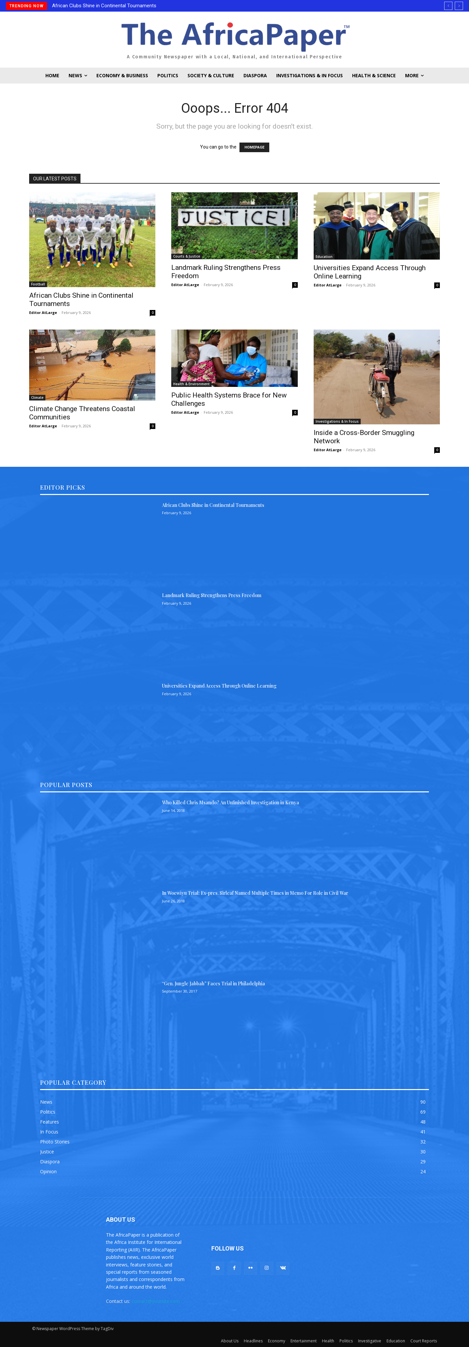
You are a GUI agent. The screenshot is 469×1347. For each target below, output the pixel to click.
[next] (459, 6)
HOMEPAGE (254, 147)
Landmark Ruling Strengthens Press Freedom (211, 595)
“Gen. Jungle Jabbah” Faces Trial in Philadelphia (213, 983)
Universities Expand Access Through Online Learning (219, 686)
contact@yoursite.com (155, 1301)
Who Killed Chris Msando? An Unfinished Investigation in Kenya (230, 802)
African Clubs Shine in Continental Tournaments (104, 6)
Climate (37, 397)
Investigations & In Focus (337, 421)
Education (324, 256)
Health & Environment (191, 384)
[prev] (448, 6)
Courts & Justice (186, 256)
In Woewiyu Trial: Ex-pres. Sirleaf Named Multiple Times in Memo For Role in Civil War (255, 893)
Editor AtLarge (43, 312)
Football (38, 284)
